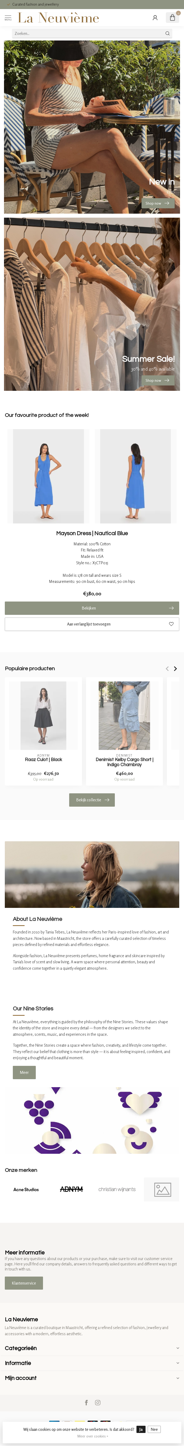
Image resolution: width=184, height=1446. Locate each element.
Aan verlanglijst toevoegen (120, 624)
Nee (154, 1429)
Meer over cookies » (92, 1436)
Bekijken (128, 608)
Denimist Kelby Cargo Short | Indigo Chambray (124, 762)
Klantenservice (24, 1283)
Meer (24, 1072)
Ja (141, 1429)
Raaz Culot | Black (43, 759)
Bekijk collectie (92, 800)
